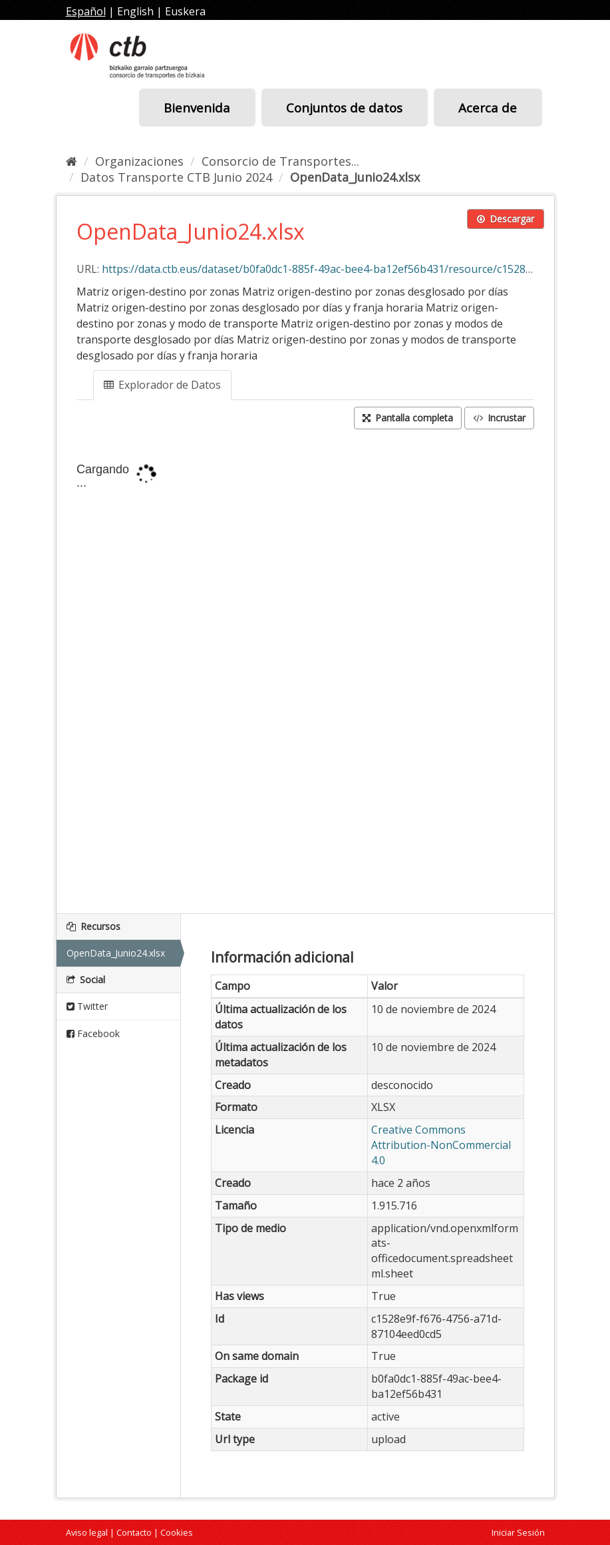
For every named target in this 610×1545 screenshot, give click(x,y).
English (135, 11)
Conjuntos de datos (344, 107)
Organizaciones (139, 161)
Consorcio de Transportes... (280, 161)
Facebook (93, 1033)
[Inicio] (71, 161)
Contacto (134, 1532)
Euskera (185, 11)
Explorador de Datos (162, 384)
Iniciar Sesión (518, 1532)
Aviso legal (87, 1532)
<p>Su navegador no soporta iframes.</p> (305, 673)
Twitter (87, 1006)
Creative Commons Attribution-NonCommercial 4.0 (441, 1145)
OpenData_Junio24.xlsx (355, 177)
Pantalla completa (408, 417)
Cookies (176, 1532)
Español (86, 11)
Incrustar (499, 417)
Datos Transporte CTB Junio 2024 (176, 177)
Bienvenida (197, 107)
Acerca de (487, 107)
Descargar (505, 218)
